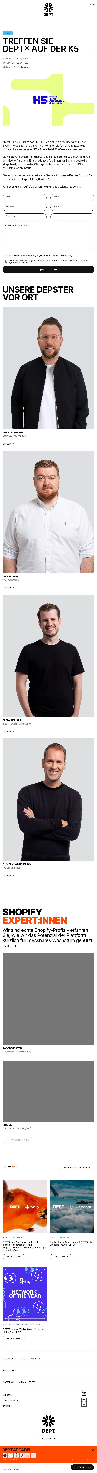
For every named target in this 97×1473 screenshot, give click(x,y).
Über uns (7, 1395)
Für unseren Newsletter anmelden (21, 1358)
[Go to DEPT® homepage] (48, 9)
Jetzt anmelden (82, 1467)
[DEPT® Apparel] (48, 1454)
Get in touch (9, 1370)
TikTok (32, 1382)
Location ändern (49, 1438)
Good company (10, 1400)
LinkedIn (8, 444)
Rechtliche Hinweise (11, 1469)
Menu (92, 4)
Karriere (7, 1406)
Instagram (8, 1382)
